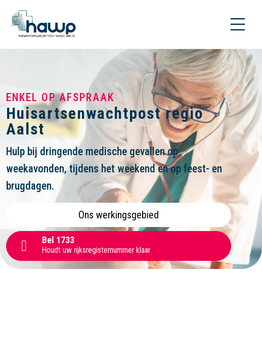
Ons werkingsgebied (118, 215)
